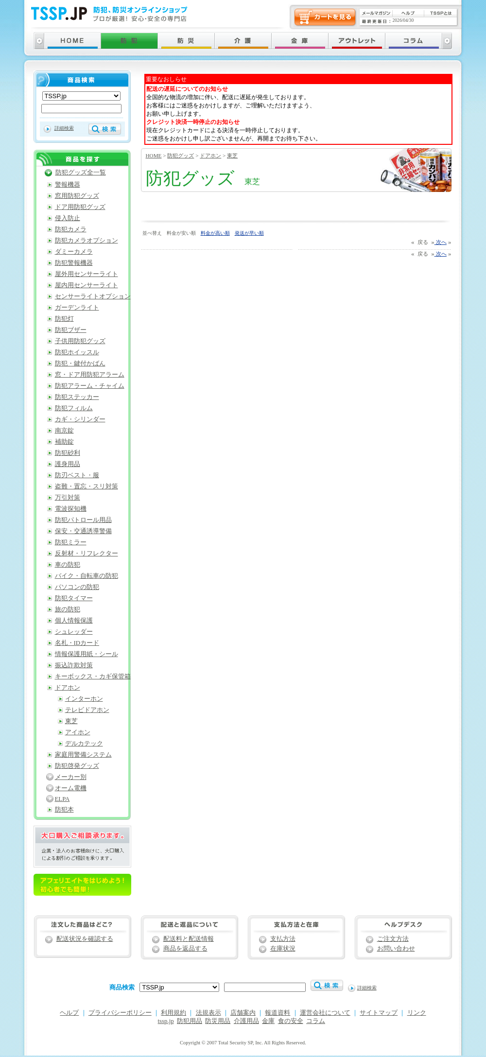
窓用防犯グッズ (77, 195)
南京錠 (64, 430)
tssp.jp (166, 1021)
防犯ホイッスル (77, 352)
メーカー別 (71, 777)
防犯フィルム (74, 408)
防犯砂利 (67, 453)
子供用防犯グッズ (80, 341)
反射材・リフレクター (86, 553)
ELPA (62, 799)
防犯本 (64, 809)
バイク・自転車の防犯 (86, 575)
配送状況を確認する (84, 939)
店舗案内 (243, 1012)
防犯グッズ (180, 155)
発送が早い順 (249, 233)
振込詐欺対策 (74, 665)
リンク (416, 1012)
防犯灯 (64, 318)
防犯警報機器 (74, 263)
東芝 (232, 155)
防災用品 (217, 1021)
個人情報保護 (74, 620)
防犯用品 (189, 1021)
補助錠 (64, 441)
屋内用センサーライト (86, 285)
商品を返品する (185, 948)
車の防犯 (67, 564)
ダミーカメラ (74, 251)
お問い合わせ (396, 948)
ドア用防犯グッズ (80, 207)
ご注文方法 (393, 939)
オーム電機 (71, 788)
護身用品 (67, 464)
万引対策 (67, 497)
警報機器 (67, 184)
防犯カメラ (71, 229)
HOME (154, 155)
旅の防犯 (67, 609)
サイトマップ (379, 1012)
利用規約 (173, 1012)
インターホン (84, 698)
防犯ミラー (71, 542)
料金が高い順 (215, 233)
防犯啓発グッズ (77, 765)
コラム (315, 1021)
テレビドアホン (87, 710)
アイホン (77, 732)
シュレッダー (74, 631)
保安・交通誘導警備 (83, 531)
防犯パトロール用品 (83, 520)
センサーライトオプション (93, 296)
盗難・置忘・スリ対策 (86, 486)
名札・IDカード (77, 643)
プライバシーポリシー (120, 1012)
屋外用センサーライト (86, 274)
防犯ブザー (71, 330)
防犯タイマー (74, 598)
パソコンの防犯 (77, 587)
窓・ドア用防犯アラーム (89, 374)
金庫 (268, 1021)
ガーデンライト (77, 307)
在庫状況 (282, 948)
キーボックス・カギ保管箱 (93, 676)
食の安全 (290, 1021)
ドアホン (210, 155)
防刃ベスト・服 (77, 475)
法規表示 (208, 1012)
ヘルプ (69, 1012)
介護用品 (246, 1021)
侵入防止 (67, 218)
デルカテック (84, 743)
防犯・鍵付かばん (80, 363)
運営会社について (325, 1012)
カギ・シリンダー (80, 419)
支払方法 (282, 939)
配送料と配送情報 (188, 939)
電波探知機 (71, 508)
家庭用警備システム (83, 754)
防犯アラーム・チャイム (89, 385)
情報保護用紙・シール (86, 654)
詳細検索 (64, 128)
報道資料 (277, 1012)
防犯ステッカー (77, 397)
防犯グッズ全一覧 (80, 172)
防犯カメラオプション (86, 240)
